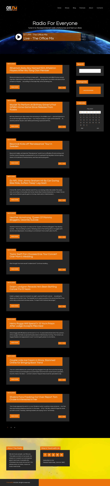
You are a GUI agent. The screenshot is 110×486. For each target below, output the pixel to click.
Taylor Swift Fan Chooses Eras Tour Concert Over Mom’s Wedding (33, 255)
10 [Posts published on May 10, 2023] (86, 117)
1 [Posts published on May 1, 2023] (80, 114)
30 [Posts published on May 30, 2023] (83, 125)
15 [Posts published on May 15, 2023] (80, 119)
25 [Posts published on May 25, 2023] (90, 122)
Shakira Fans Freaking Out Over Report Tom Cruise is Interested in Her (33, 398)
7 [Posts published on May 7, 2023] (99, 114)
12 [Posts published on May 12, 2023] (93, 117)
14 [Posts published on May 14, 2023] (99, 117)
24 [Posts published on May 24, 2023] (86, 122)
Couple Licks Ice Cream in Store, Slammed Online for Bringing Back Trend (32, 361)
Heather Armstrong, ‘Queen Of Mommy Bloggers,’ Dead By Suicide (31, 218)
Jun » (98, 128)
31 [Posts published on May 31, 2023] (86, 125)
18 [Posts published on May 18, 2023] (90, 119)
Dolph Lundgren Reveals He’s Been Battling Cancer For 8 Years (33, 287)
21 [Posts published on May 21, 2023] (99, 119)
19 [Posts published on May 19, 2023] (93, 119)
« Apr (81, 128)
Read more (14, 87)
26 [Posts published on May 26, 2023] (93, 122)
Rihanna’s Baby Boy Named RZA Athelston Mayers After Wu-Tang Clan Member (33, 69)
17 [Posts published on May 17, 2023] (86, 119)
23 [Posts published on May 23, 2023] (83, 122)
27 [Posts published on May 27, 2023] (96, 122)
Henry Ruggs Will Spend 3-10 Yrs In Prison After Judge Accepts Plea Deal (32, 324)
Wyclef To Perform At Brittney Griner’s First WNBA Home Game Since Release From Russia (33, 107)
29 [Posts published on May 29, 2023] (80, 125)
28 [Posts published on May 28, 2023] (99, 122)
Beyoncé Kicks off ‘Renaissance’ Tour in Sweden (31, 145)
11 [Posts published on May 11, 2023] (90, 117)
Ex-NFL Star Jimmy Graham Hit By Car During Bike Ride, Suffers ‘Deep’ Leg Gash (34, 181)
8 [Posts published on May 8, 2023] (80, 117)
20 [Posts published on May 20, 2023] (96, 119)
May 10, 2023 (11, 63)
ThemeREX (9, 482)
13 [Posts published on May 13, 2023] (96, 117)
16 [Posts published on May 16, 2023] (83, 119)
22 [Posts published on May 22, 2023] (80, 122)
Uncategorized (88, 90)
